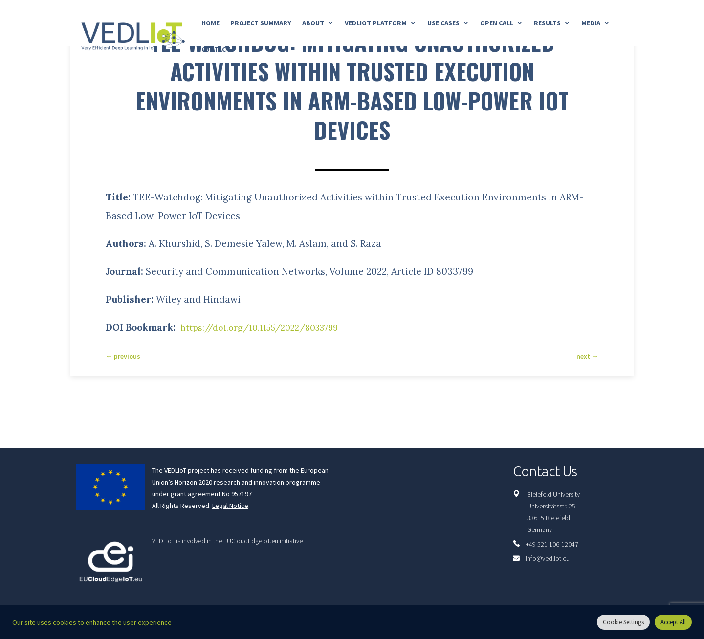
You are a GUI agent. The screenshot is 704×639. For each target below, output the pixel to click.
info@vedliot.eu (548, 558)
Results (547, 23)
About (313, 23)
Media (590, 23)
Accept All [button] (673, 622)
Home (210, 23)
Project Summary (260, 23)
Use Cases (443, 23)
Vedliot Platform (376, 23)
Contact (215, 50)
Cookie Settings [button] (623, 622)
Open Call (496, 23)
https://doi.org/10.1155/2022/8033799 (266, 327)
